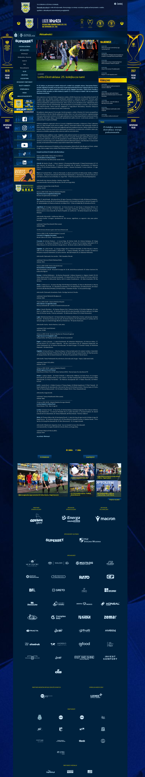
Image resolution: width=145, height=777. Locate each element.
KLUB (24, 71)
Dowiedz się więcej (43, 7)
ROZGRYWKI (25, 78)
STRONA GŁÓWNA (24, 46)
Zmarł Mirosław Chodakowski (111, 69)
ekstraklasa (108, 129)
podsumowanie (112, 132)
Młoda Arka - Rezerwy (24, 57)
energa (118, 129)
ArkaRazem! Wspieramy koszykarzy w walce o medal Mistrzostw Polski (112, 55)
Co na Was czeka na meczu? (110, 116)
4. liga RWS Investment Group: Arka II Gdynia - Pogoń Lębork (108, 477)
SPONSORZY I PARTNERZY (24, 82)
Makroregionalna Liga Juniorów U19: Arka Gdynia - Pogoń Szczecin (39, 495)
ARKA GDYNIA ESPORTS (24, 96)
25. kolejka (108, 127)
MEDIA (24, 92)
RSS (24, 64)
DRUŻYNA (24, 75)
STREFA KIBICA (24, 89)
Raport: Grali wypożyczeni (109, 74)
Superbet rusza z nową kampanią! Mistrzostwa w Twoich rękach (112, 62)
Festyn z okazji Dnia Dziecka (79, 478)
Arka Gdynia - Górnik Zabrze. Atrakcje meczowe (110, 102)
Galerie (24, 60)
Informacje (24, 53)
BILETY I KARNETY (24, 85)
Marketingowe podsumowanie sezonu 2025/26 (111, 86)
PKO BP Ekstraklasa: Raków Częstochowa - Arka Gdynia (105, 494)
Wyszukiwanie (24, 68)
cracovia (117, 127)
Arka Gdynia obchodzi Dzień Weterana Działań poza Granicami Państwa (112, 94)
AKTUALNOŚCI (24, 50)
